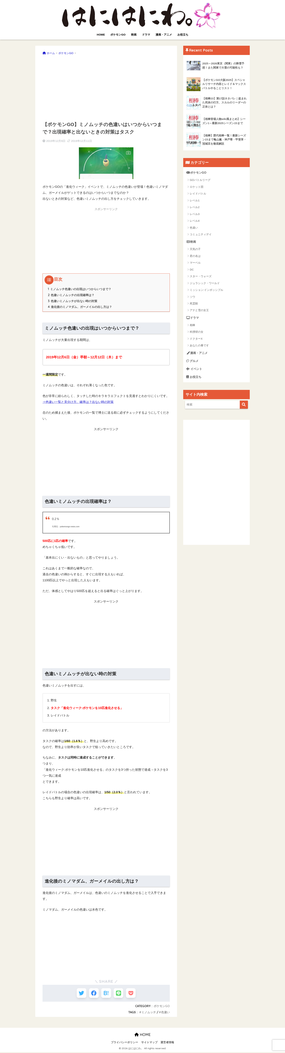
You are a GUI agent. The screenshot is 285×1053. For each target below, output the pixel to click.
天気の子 (195, 249)
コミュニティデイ (201, 234)
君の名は (195, 256)
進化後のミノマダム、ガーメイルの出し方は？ (80, 306)
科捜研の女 (196, 332)
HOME (101, 34)
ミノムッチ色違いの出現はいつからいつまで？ (79, 289)
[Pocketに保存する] (133, 993)
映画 (134, 34)
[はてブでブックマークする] (106, 993)
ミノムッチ (148, 1013)
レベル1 (194, 200)
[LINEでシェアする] (120, 993)
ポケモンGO (117, 34)
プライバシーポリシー (124, 1043)
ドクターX (196, 339)
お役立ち (182, 34)
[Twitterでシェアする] (79, 993)
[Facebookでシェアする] (93, 993)
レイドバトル (198, 193)
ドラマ (146, 34)
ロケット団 (196, 187)
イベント (194, 369)
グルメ (192, 361)
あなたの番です (199, 345)
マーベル (195, 263)
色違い (165, 1013)
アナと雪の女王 (199, 310)
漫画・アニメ (164, 34)
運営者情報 (167, 1043)
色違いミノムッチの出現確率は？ (71, 295)
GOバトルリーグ (200, 180)
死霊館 (194, 303)
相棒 (192, 325)
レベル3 (194, 214)
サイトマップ (149, 1043)
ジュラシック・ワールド (205, 283)
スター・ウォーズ (201, 276)
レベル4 (194, 220)
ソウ (192, 296)
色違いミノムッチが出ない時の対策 (72, 301)
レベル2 (194, 207)
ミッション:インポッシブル (206, 290)
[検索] (244, 405)
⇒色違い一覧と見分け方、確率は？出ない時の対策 (78, 402)
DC (192, 269)
